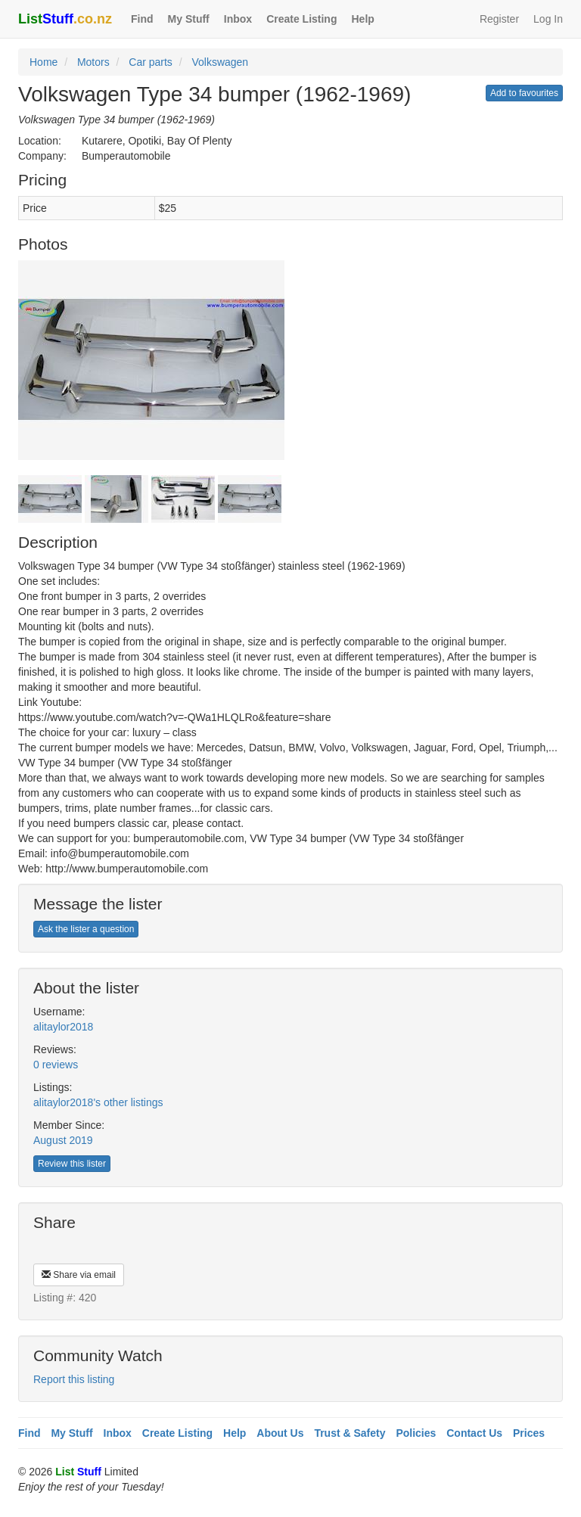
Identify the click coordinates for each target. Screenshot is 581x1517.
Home (43, 62)
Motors (93, 62)
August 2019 (63, 1140)
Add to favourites (524, 93)
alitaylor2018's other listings (98, 1102)
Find (142, 19)
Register (499, 19)
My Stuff (189, 19)
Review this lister (72, 1163)
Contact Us (474, 1433)
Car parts (150, 62)
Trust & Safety (349, 1433)
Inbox (238, 19)
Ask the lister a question (86, 929)
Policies (416, 1433)
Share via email (79, 1275)
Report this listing (73, 1379)
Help (362, 19)
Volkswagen (219, 62)
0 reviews (55, 1064)
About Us (279, 1433)
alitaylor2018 (63, 1027)
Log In (548, 19)
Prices (529, 1433)
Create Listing (301, 19)
